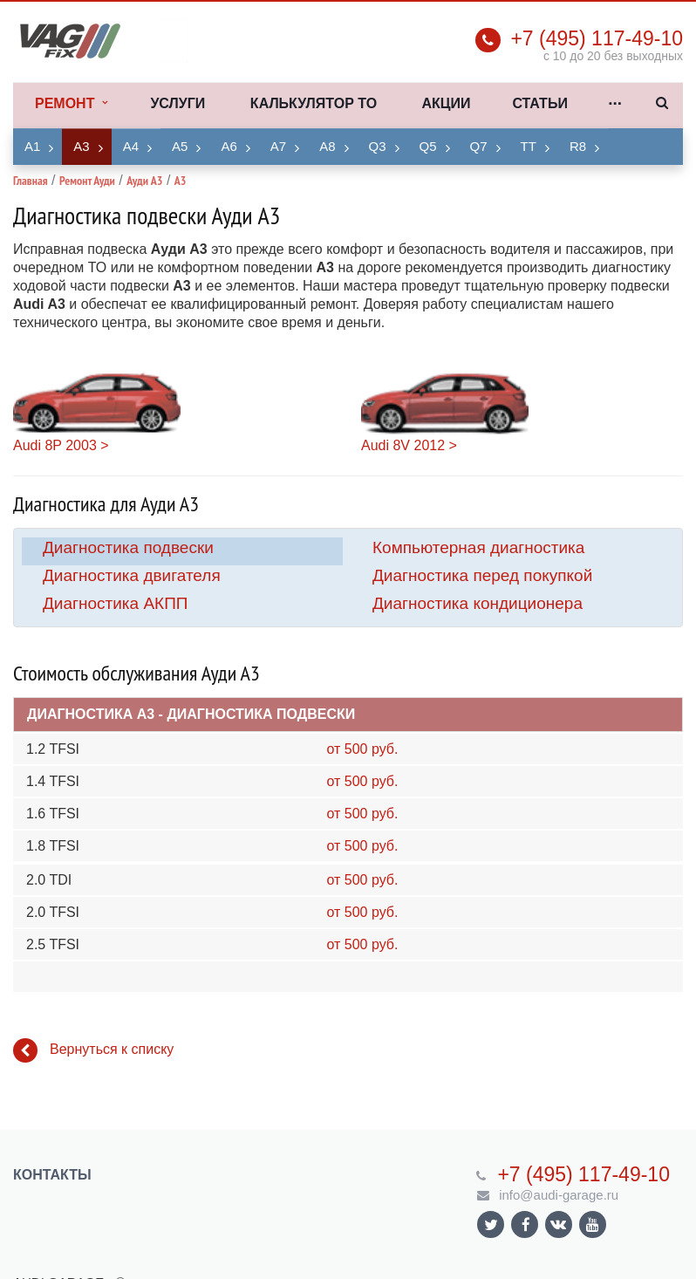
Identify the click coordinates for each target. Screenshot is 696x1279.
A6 (228, 146)
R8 (578, 146)
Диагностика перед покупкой (482, 575)
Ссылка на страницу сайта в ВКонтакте (558, 1223)
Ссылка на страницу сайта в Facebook (526, 1224)
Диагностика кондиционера (477, 603)
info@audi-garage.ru (558, 1194)
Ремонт (71, 104)
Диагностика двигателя (132, 575)
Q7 (479, 146)
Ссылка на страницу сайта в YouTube (592, 1224)
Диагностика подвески (128, 547)
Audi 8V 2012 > (409, 445)
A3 (81, 146)
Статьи (539, 103)
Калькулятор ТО (313, 103)
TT (528, 146)
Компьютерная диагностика (478, 547)
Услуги (177, 103)
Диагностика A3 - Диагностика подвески (191, 714)
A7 (278, 146)
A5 (180, 146)
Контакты (52, 1174)
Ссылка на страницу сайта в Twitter (491, 1224)
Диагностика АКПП (115, 603)
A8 (327, 146)
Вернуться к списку (93, 1050)
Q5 (428, 146)
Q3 (377, 146)
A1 (32, 146)
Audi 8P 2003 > (61, 445)
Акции (445, 103)
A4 (131, 146)
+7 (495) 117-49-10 (596, 38)
